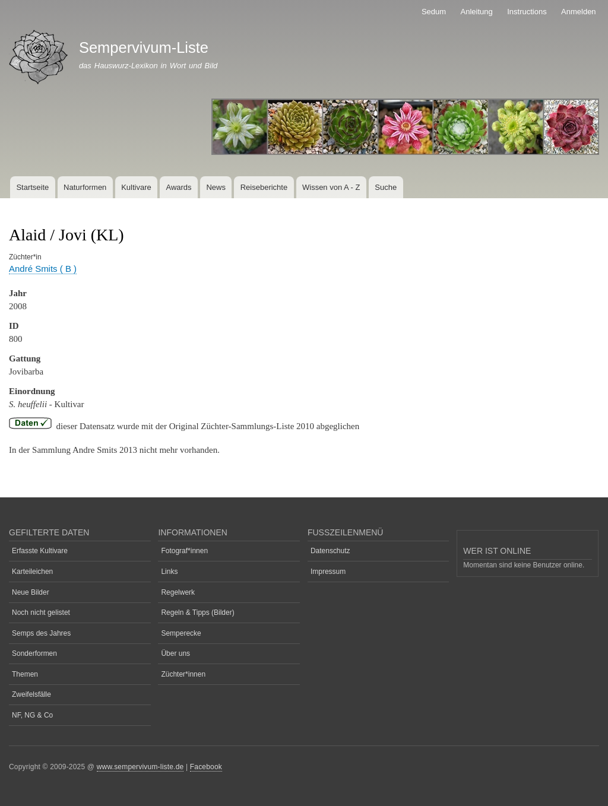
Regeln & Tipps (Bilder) (197, 612)
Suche (386, 187)
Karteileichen (32, 571)
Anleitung (477, 11)
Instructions (526, 11)
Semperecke (181, 633)
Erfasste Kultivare (40, 551)
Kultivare (136, 187)
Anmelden (578, 11)
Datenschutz (330, 551)
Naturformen (85, 187)
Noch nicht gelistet (41, 612)
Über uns (175, 653)
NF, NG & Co (32, 715)
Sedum (434, 11)
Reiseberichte (264, 187)
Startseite (32, 187)
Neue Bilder (30, 592)
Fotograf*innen (184, 551)
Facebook (206, 767)
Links (169, 571)
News (216, 187)
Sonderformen (34, 653)
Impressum (328, 571)
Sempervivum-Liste (143, 47)
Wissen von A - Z (331, 187)
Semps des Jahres (41, 633)
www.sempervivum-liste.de (140, 767)
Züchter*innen (183, 674)
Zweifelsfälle (31, 694)
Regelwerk (178, 592)
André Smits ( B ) (43, 269)
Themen (25, 674)
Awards (178, 187)
